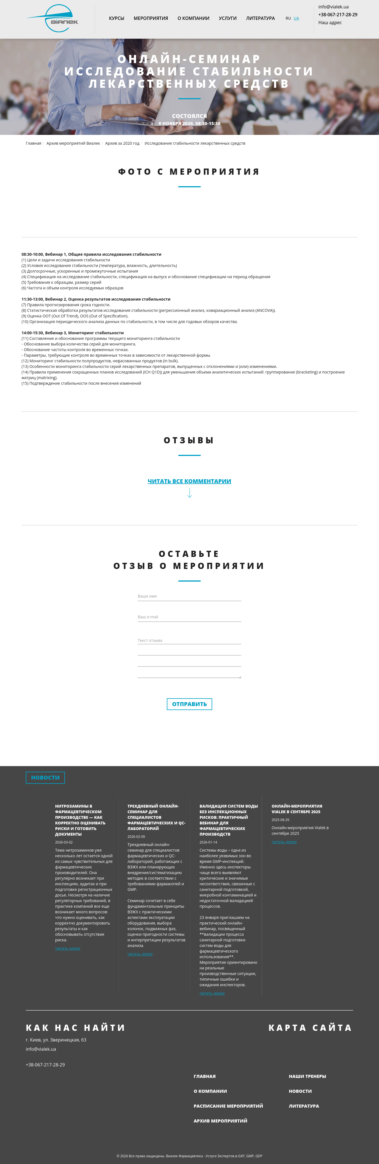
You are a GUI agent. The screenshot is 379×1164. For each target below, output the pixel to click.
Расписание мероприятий (228, 1106)
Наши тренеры (307, 1076)
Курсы (117, 18)
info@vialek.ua (333, 7)
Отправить (189, 704)
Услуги (228, 18)
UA (296, 18)
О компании (193, 18)
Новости (300, 1091)
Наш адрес (330, 22)
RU (288, 18)
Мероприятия (151, 18)
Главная (205, 1076)
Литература (260, 18)
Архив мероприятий (220, 1121)
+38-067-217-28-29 (337, 14)
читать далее (67, 948)
